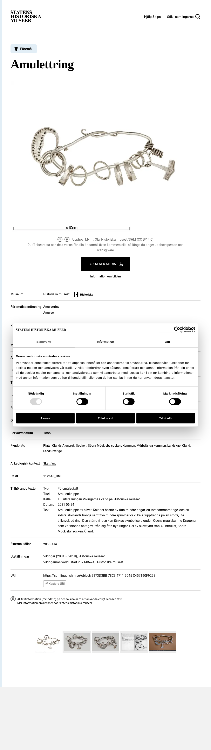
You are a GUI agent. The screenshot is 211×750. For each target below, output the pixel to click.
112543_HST (52, 476)
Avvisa (45, 418)
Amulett (48, 312)
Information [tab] (105, 341)
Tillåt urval (105, 418)
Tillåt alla (165, 418)
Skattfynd (49, 463)
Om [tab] (167, 341)
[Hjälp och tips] (152, 17)
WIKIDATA (50, 544)
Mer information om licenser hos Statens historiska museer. (55, 603)
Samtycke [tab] (43, 341)
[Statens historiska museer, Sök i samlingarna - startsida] (26, 16)
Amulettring (51, 307)
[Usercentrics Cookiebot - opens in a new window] (177, 329)
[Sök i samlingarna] (183, 17)
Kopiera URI (55, 584)
